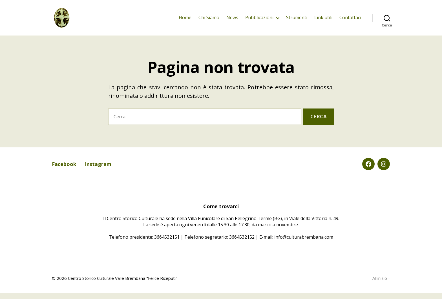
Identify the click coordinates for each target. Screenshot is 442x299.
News (232, 20)
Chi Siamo (208, 20)
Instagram (98, 169)
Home (185, 20)
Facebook (64, 169)
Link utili (323, 20)
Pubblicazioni (259, 20)
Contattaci (350, 20)
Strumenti (296, 20)
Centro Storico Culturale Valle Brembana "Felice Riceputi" (122, 284)
